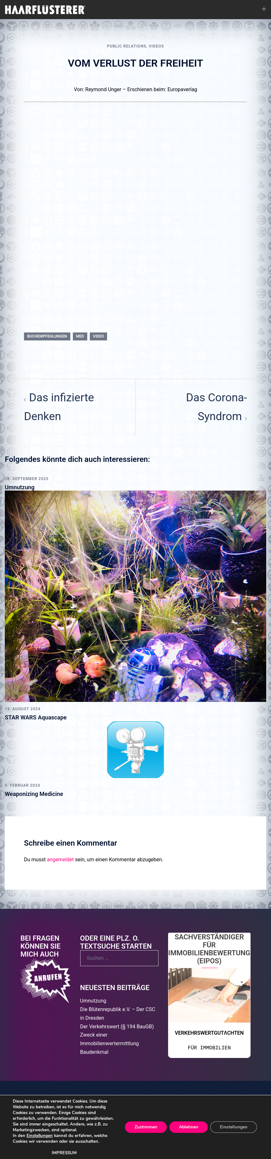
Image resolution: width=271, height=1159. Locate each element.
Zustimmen (146, 1127)
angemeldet (60, 859)
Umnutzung (20, 487)
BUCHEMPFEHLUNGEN (47, 336)
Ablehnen (188, 1127)
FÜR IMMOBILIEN (209, 1048)
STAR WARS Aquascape (35, 717)
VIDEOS (156, 46)
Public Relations (126, 46)
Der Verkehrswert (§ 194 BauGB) (117, 1027)
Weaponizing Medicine (34, 794)
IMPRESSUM (64, 1153)
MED (80, 336)
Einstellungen (40, 1136)
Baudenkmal (94, 1052)
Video (98, 336)
